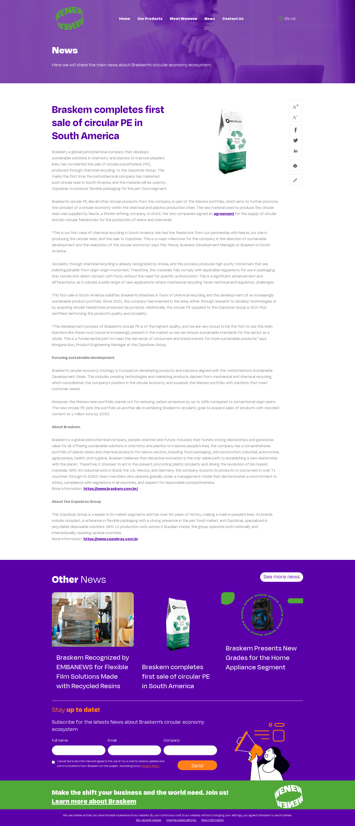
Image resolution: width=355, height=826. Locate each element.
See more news (282, 576)
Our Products (150, 18)
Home (124, 18)
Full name (60, 740)
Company (171, 740)
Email (112, 740)
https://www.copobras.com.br (111, 538)
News (209, 18)
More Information (212, 820)
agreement (224, 213)
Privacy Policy (151, 766)
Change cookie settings (181, 820)
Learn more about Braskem (94, 801)
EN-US (287, 18)
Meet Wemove (183, 18)
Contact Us (233, 18)
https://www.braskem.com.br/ (111, 488)
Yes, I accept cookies (148, 820)
